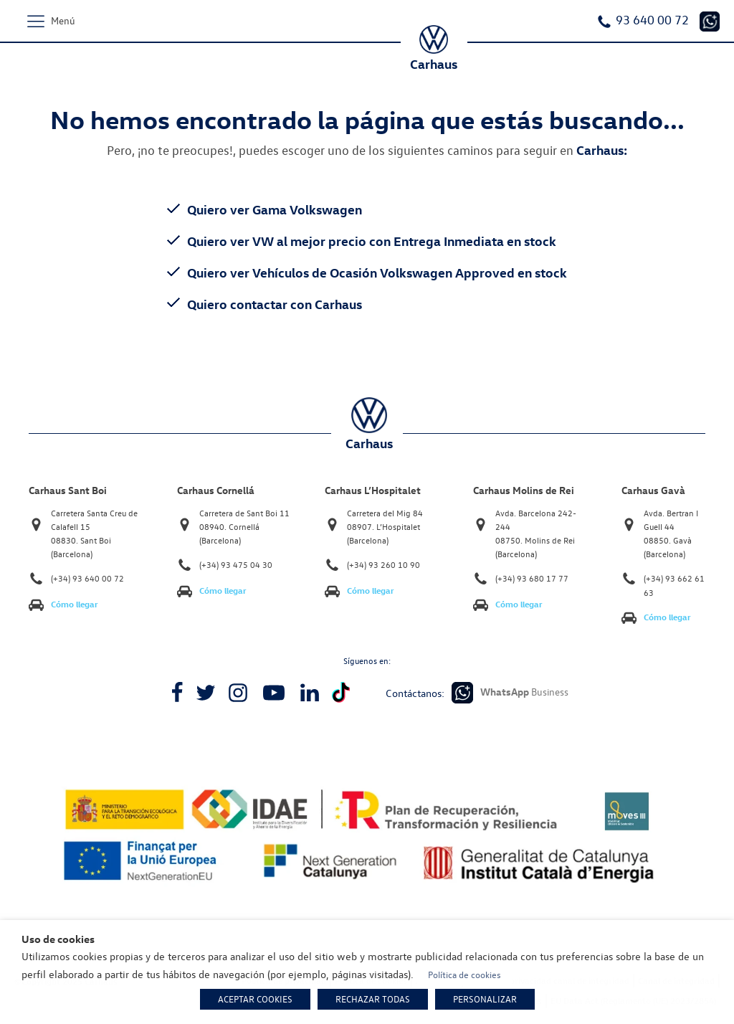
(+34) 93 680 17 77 (531, 578)
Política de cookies (464, 974)
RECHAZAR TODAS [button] (372, 999)
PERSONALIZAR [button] (485, 999)
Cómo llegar (74, 604)
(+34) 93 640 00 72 (87, 578)
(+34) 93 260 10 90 (383, 564)
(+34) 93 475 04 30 (235, 564)
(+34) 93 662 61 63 (674, 585)
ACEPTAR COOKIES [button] (255, 999)
